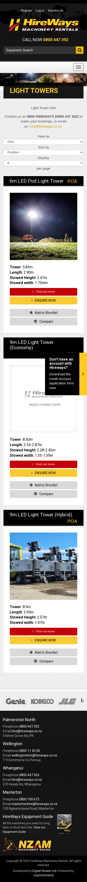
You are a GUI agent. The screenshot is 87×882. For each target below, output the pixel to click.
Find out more (43, 291)
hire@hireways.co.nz (46, 126)
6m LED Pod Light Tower (37, 181)
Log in (40, 10)
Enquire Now (43, 300)
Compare (43, 321)
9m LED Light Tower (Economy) (32, 345)
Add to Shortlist (43, 313)
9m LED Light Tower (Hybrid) (41, 515)
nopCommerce (44, 875)
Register (26, 10)
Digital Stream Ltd (44, 871)
